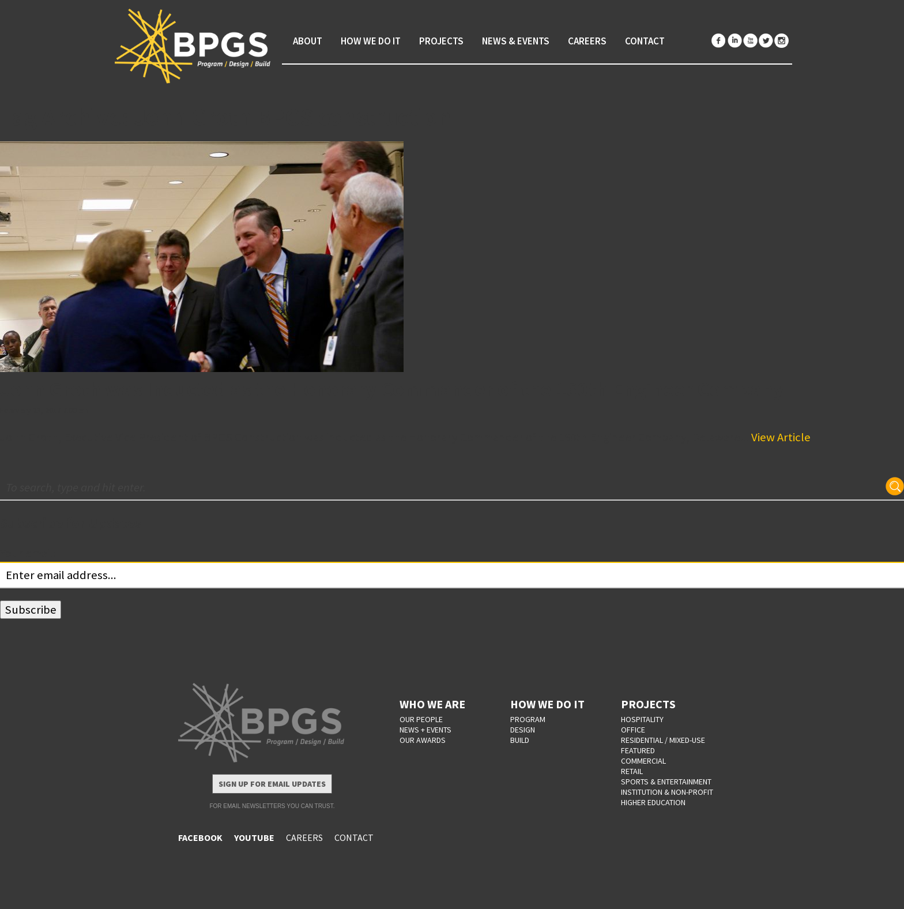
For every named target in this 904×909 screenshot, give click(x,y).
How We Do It (371, 41)
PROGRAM (527, 719)
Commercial (643, 761)
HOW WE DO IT (547, 704)
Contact (645, 41)
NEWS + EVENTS (425, 729)
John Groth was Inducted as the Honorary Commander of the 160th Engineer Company (392, 389)
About (307, 41)
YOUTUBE (254, 837)
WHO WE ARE (432, 704)
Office (633, 729)
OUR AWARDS (423, 740)
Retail (632, 771)
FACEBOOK (200, 837)
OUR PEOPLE (421, 719)
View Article (781, 437)
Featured (638, 750)
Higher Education (653, 802)
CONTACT (354, 837)
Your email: (28, 553)
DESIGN (522, 729)
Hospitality (642, 719)
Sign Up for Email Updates (272, 784)
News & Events (515, 41)
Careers (587, 41)
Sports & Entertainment (666, 781)
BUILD (519, 740)
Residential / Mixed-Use (663, 740)
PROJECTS (648, 704)
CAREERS (304, 837)
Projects (441, 41)
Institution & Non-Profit (667, 792)
